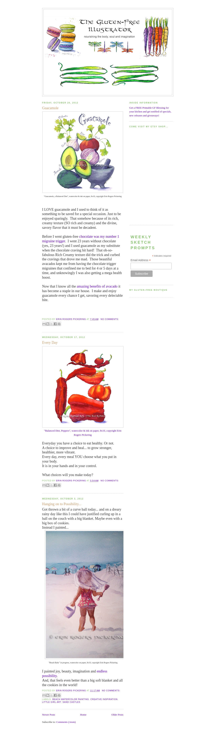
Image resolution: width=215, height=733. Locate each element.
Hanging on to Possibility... (61, 504)
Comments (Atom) (66, 721)
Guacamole (50, 108)
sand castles (71, 702)
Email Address (141, 260)
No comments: (110, 319)
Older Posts (117, 714)
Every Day (50, 343)
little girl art (51, 702)
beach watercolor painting (71, 699)
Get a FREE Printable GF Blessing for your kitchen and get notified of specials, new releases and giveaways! (150, 111)
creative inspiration (104, 699)
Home (83, 714)
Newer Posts (48, 714)
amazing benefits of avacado (97, 286)
